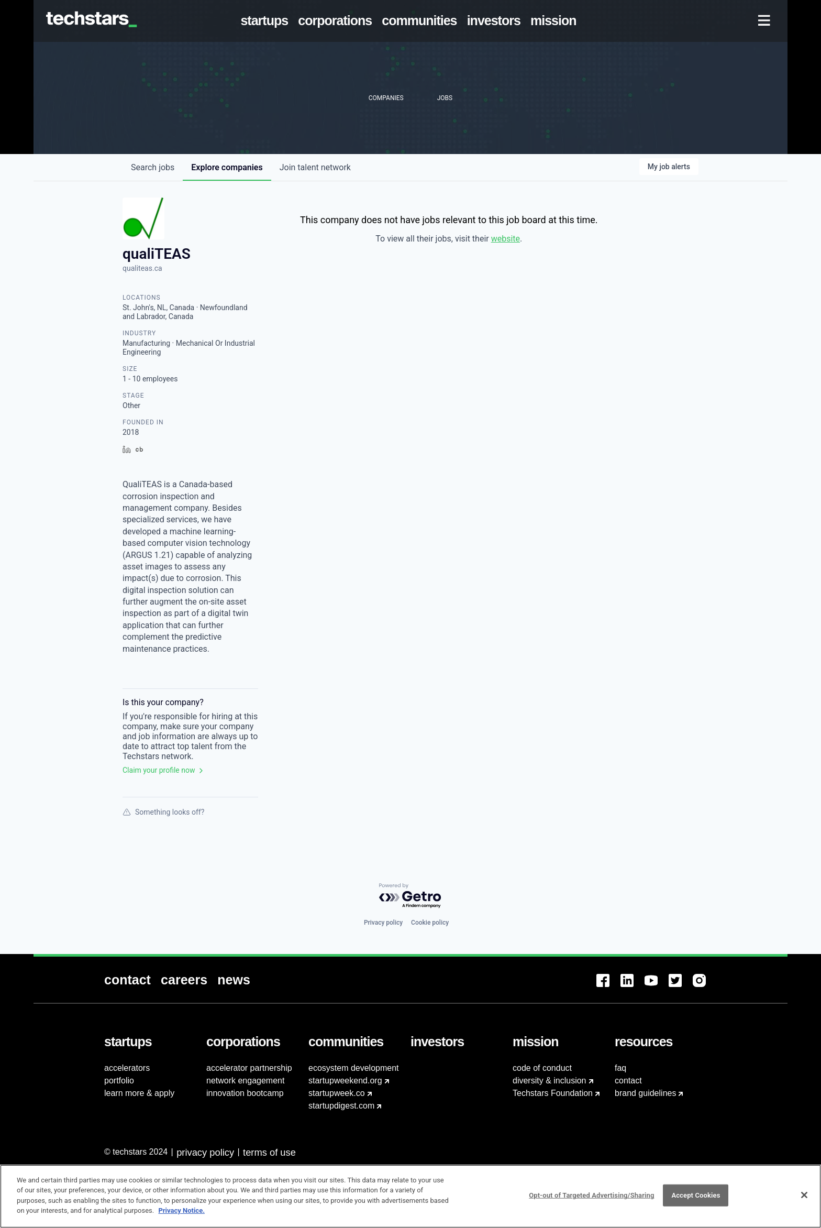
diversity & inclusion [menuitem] (549, 1080)
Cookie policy (430, 922)
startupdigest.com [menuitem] (341, 1105)
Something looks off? (163, 812)
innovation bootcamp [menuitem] (245, 1093)
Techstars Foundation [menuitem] (553, 1093)
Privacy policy (383, 922)
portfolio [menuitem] (119, 1080)
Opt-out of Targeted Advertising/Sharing (591, 1201)
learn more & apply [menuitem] (139, 1093)
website (505, 239)
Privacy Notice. (181, 1217)
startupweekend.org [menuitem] (345, 1080)
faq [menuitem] (620, 1067)
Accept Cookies (695, 1201)
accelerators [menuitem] (127, 1067)
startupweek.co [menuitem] (336, 1093)
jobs (152, 167)
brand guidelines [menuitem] (645, 1093)
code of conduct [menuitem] (542, 1067)
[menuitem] (266, 21)
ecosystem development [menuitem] (353, 1067)
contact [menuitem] (628, 1080)
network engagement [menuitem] (245, 1080)
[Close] (804, 1201)
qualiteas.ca (142, 268)
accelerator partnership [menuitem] (249, 1067)
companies (226, 167)
